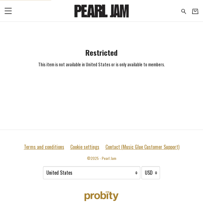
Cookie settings (84, 146)
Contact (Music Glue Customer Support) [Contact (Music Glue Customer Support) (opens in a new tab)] (142, 146)
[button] (8, 10)
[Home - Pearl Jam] (101, 10)
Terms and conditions (44, 146)
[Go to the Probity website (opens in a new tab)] (101, 196)
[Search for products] (183, 11)
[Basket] (195, 11)
